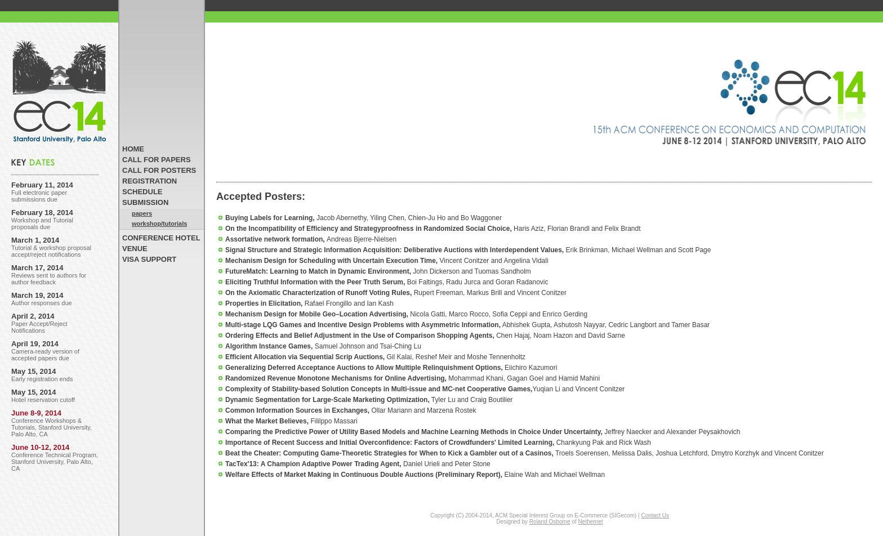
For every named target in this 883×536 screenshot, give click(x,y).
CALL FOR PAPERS (156, 159)
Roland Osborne (549, 522)
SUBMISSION (145, 202)
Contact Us (654, 515)
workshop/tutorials (159, 223)
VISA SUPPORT (149, 259)
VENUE (135, 248)
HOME (133, 149)
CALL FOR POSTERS (159, 170)
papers (142, 213)
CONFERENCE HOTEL (161, 238)
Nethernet (590, 522)
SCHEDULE (142, 191)
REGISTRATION (149, 181)
